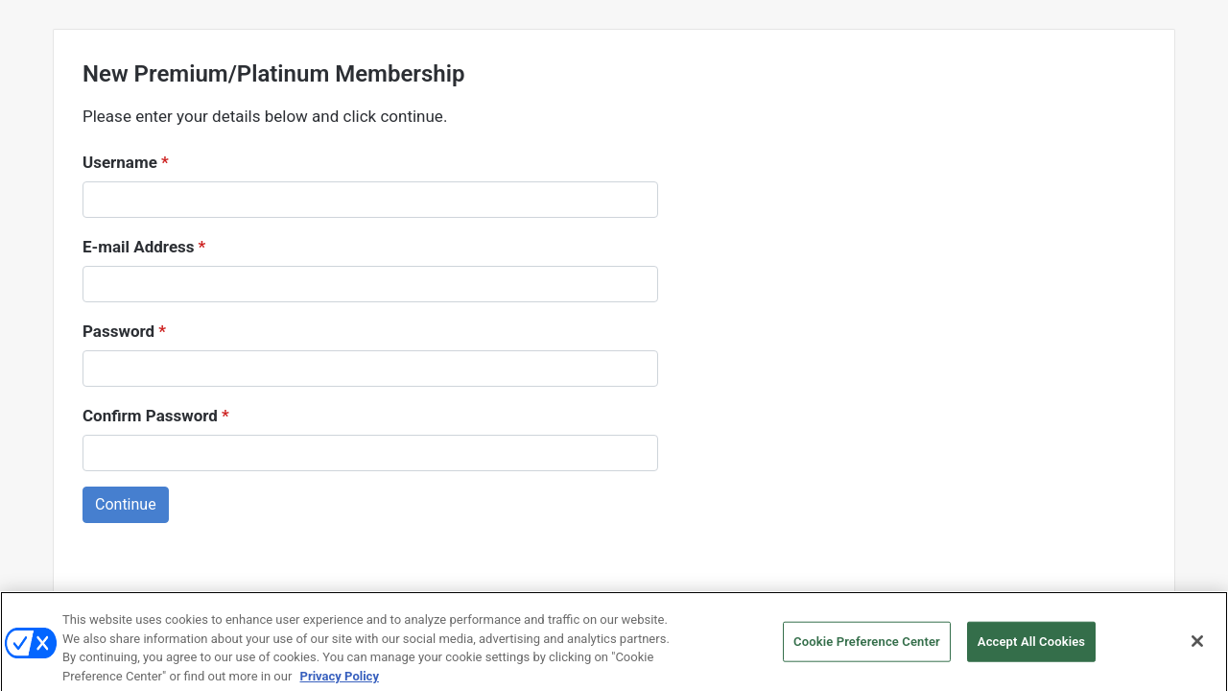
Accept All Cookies (1031, 654)
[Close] (1197, 653)
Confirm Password (156, 416)
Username (126, 163)
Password (124, 332)
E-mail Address (144, 247)
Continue (125, 504)
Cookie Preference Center (866, 654)
